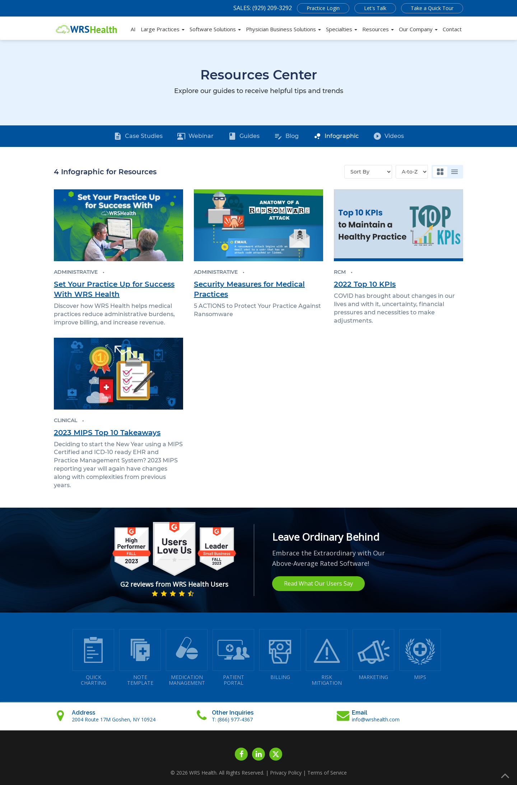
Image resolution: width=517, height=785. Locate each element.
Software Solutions (215, 29)
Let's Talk (375, 8)
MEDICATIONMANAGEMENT (187, 657)
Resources (378, 29)
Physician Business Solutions (283, 29)
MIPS (420, 654)
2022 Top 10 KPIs (365, 284)
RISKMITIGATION (327, 657)
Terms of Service (327, 772)
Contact (452, 29)
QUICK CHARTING (93, 657)
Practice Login (323, 8)
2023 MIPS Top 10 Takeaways (107, 432)
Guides (244, 136)
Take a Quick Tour (432, 8)
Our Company (418, 29)
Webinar (195, 136)
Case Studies (138, 136)
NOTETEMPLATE (140, 657)
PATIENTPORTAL (233, 657)
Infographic (336, 136)
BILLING (280, 654)
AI (133, 29)
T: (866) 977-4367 (232, 719)
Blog (286, 136)
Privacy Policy (286, 772)
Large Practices (163, 29)
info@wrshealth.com (376, 719)
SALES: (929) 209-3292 (262, 8)
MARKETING (373, 654)
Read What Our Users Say (318, 583)
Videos (388, 136)
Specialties (341, 29)
